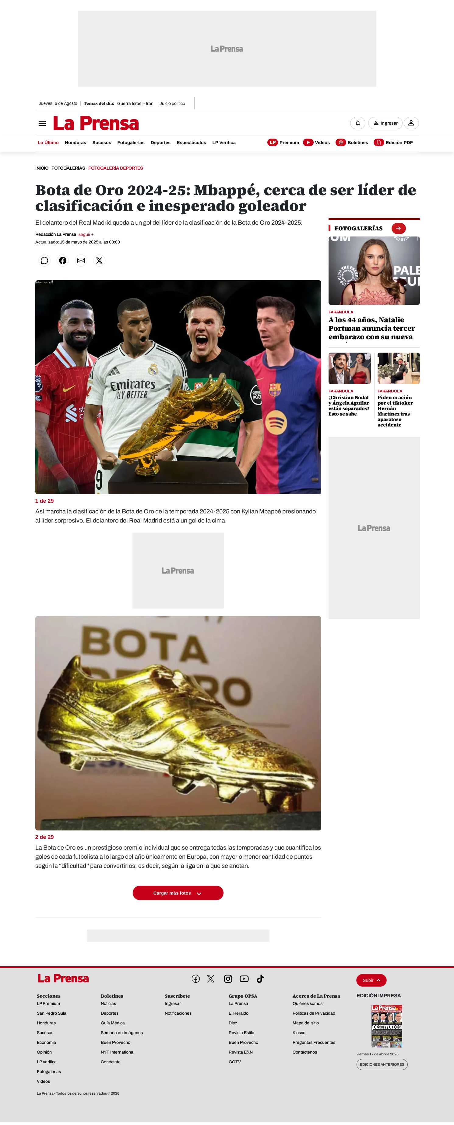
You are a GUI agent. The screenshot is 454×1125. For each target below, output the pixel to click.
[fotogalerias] (359, 228)
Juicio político (172, 103)
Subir (371, 980)
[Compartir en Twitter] (99, 261)
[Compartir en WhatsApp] (44, 261)
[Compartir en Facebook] (63, 261)
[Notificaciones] (357, 123)
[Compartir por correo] (81, 261)
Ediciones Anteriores (382, 1065)
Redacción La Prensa (64, 235)
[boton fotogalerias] (398, 228)
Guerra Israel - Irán (135, 103)
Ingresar (389, 123)
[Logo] (81, 123)
